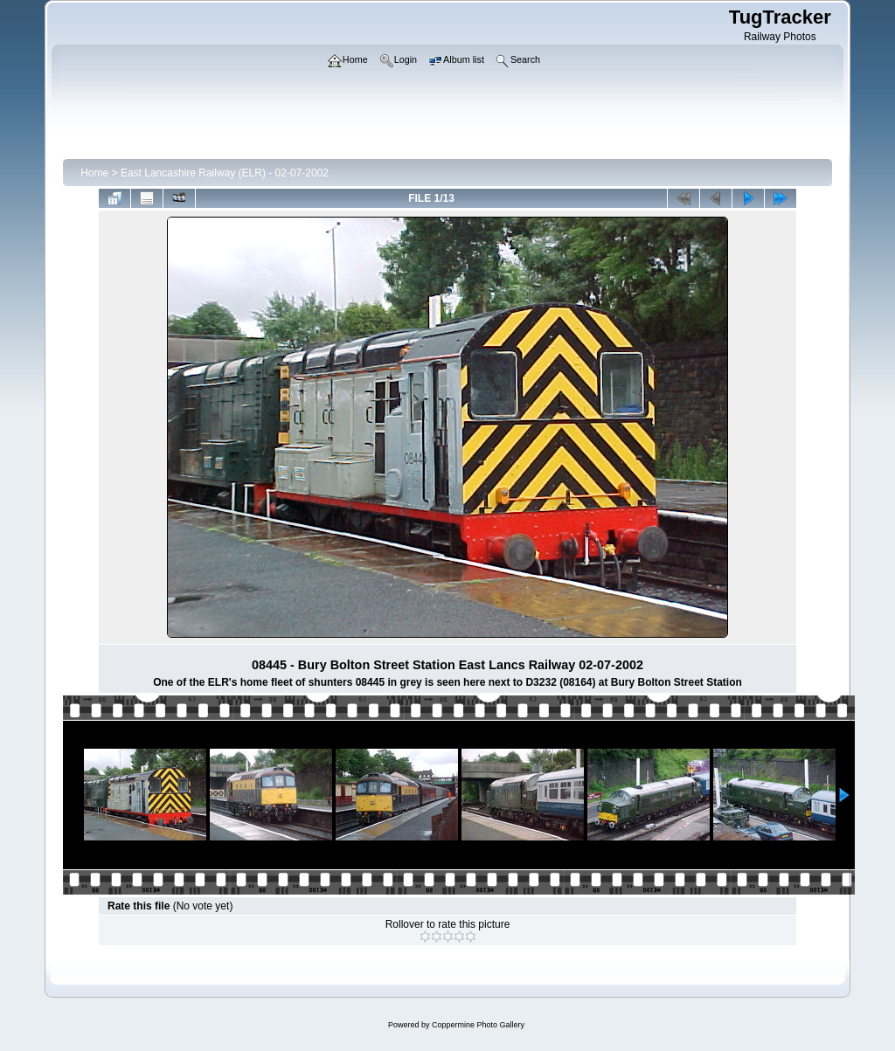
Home (94, 173)
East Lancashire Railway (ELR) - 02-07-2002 (225, 173)
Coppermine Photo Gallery (478, 1024)
